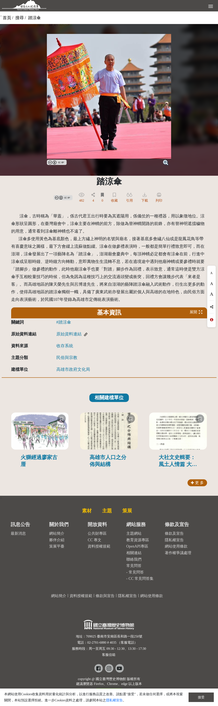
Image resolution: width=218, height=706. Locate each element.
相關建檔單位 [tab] (109, 397)
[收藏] (61, 418)
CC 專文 (94, 540)
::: (1, 15)
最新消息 (18, 533)
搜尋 (19, 17)
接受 (201, 697)
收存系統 (64, 345)
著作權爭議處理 (178, 553)
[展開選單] (210, 6)
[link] (57, 162)
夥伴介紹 (56, 540)
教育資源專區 (137, 540)
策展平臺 (56, 546)
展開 (196, 312)
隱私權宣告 (174, 540)
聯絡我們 (133, 559)
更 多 (197, 483)
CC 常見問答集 (141, 578)
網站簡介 (56, 533)
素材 (87, 510)
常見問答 (136, 572)
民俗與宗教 (66, 357)
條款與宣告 (105, 596)
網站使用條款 (176, 546)
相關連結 (133, 553)
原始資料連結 (69, 334)
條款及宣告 (174, 533)
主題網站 (133, 533)
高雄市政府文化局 (73, 369)
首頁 (7, 17)
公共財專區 (97, 533)
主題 (107, 510)
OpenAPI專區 (137, 546)
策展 (127, 510)
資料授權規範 (99, 546)
